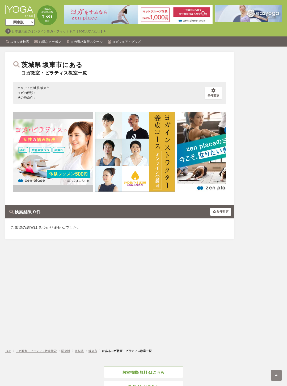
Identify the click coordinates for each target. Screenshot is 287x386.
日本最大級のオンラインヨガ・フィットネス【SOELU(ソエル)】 (58, 31)
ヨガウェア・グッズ (126, 42)
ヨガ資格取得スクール (87, 42)
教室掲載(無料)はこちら (143, 372)
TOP (8, 350)
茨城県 (79, 350)
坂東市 (92, 350)
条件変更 (213, 92)
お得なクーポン (50, 42)
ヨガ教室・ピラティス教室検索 (36, 350)
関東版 (65, 350)
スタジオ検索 (19, 42)
